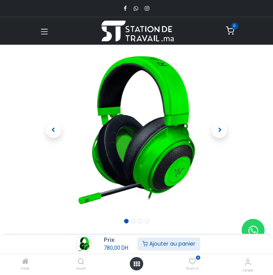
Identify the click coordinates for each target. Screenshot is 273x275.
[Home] (25, 262)
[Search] (81, 262)
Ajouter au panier (168, 243)
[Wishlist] (192, 261)
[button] (54, 130)
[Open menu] (137, 264)
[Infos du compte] (248, 262)
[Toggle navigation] (44, 31)
